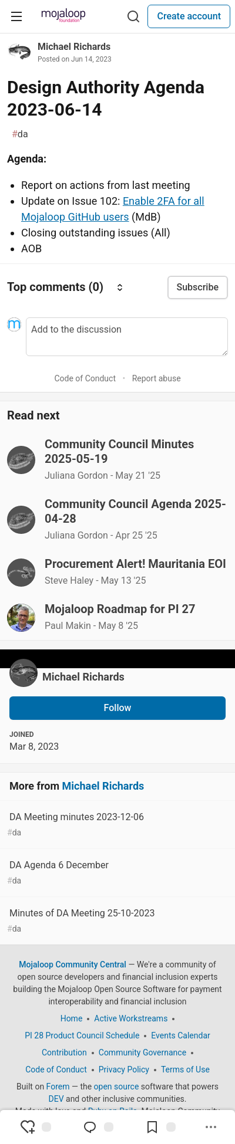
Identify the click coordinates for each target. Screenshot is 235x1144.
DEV (55, 1099)
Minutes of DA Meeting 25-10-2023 (116, 921)
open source (116, 1086)
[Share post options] (211, 1127)
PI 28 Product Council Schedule (82, 1035)
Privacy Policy (124, 1069)
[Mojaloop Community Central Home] (63, 16)
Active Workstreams (130, 1018)
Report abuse (156, 378)
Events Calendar (180, 1035)
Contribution (64, 1052)
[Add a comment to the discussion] (126, 337)
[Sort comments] (119, 287)
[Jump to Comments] (98, 1127)
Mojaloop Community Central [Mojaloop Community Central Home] (72, 964)
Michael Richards (74, 46)
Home (72, 1018)
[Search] (133, 16)
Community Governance (142, 1052)
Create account (189, 16)
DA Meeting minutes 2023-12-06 (116, 825)
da (20, 134)
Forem (58, 1086)
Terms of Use (185, 1069)
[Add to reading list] (160, 1127)
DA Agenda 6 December (116, 873)
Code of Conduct (85, 378)
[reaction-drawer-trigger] (35, 1127)
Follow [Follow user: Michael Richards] (118, 707)
